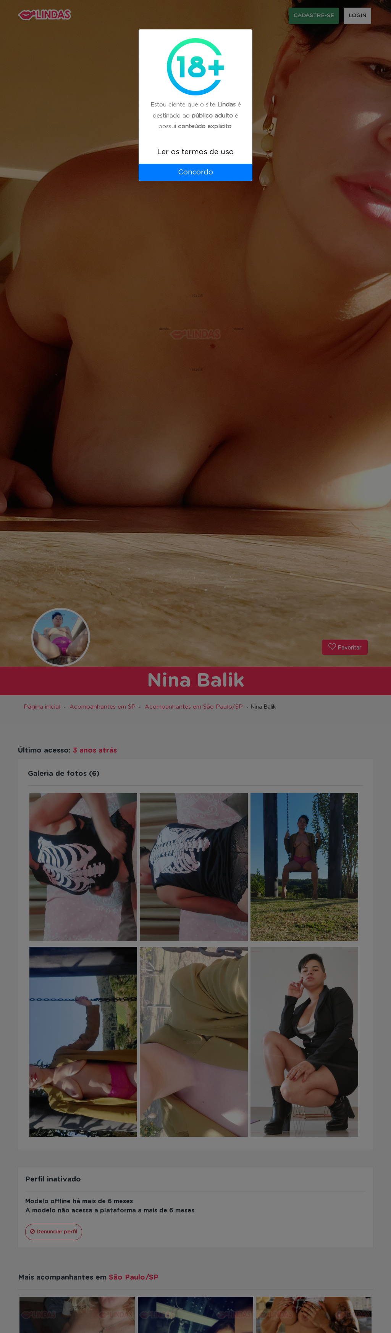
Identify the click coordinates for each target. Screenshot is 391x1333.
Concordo (195, 172)
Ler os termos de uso (195, 152)
